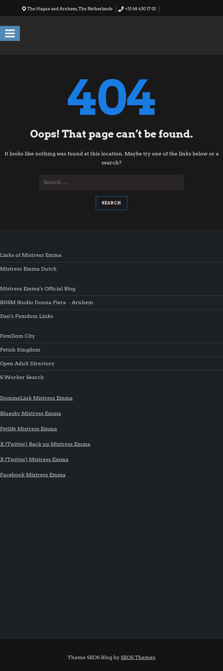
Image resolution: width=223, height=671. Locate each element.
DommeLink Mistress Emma (36, 398)
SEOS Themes (138, 657)
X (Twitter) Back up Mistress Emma (45, 444)
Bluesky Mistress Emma (30, 413)
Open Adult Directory (27, 363)
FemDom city (17, 336)
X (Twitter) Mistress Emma (34, 459)
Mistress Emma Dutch (28, 269)
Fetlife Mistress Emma (28, 429)
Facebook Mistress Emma (33, 475)
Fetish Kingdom (21, 350)
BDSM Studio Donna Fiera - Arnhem (46, 302)
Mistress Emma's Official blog (37, 289)
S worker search (22, 377)
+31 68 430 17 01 (137, 8)
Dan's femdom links (26, 316)
